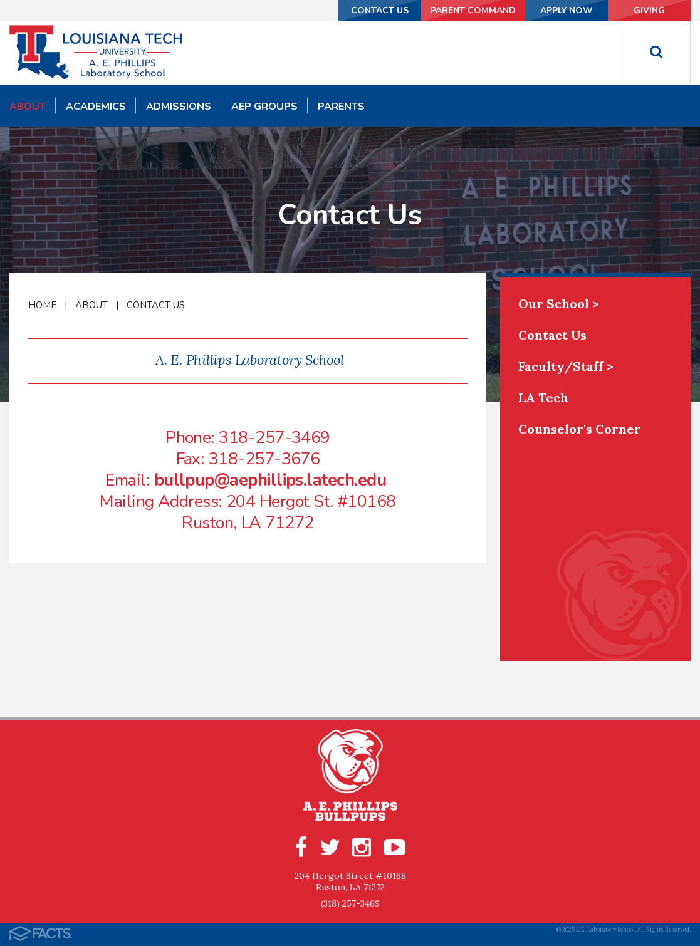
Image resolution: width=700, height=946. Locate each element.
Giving (649, 10)
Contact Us (378, 10)
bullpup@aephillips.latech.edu (270, 480)
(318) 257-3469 (350, 903)
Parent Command (472, 10)
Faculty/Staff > (566, 366)
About (91, 305)
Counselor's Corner (579, 429)
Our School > (558, 303)
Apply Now (566, 10)
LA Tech (543, 397)
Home (42, 305)
